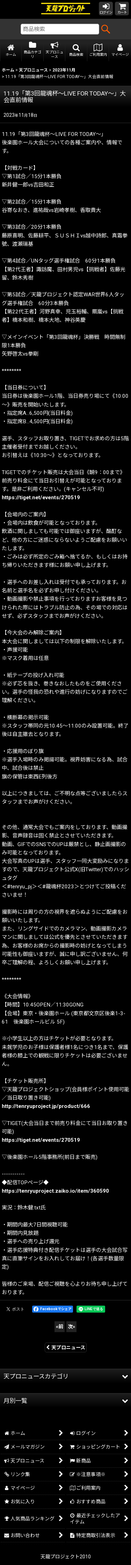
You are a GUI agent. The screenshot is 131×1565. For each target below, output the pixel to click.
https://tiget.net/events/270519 (41, 497)
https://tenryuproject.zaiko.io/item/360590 (55, 1191)
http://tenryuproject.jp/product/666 (46, 1106)
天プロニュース (65, 1347)
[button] (76, 50)
